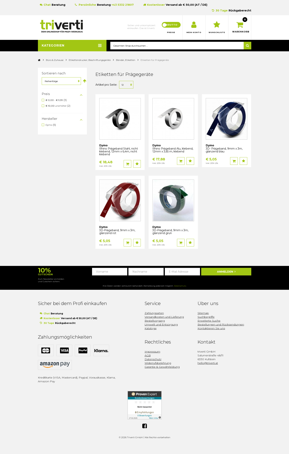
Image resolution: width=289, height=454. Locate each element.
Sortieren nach (54, 73)
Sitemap (203, 313)
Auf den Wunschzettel (137, 164)
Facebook (144, 425)
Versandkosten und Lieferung (164, 317)
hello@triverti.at (208, 363)
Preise (171, 32)
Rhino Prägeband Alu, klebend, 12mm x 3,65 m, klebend (172, 150)
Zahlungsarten (154, 313)
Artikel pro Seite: (106, 85)
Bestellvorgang (155, 321)
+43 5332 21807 (122, 4)
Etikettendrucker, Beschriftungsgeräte (90, 60)
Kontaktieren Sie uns (211, 328)
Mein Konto (194, 32)
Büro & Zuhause (54, 60)
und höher (56, 106)
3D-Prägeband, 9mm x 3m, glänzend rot (117, 232)
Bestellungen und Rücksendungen (221, 324)
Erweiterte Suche (209, 321)
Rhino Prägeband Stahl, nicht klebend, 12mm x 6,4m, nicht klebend (118, 151)
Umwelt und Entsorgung (161, 324)
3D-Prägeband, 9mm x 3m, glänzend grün (170, 232)
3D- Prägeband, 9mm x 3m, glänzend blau (224, 150)
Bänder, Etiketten (125, 60)
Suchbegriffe (206, 317)
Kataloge (151, 328)
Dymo (49, 124)
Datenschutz (180, 286)
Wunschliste (216, 32)
